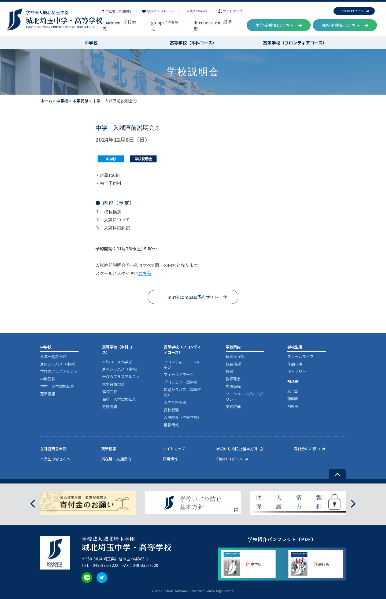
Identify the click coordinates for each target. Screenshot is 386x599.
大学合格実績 (113, 384)
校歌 (229, 371)
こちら (144, 273)
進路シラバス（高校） (121, 369)
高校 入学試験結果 (119, 399)
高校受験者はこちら (345, 25)
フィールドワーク (179, 374)
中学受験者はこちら (278, 25)
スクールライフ (300, 356)
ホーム (46, 100)
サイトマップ (230, 11)
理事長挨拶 (235, 356)
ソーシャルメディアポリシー (244, 396)
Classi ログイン (355, 11)
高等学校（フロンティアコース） (295, 42)
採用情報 (170, 459)
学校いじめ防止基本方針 (239, 448)
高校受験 (109, 391)
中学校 (91, 42)
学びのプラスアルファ (59, 371)
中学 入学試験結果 (57, 386)
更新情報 (47, 393)
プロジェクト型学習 (181, 382)
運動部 (293, 398)
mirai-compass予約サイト (193, 297)
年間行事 (294, 364)
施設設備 (233, 386)
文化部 (293, 391)
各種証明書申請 (53, 448)
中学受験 (80, 100)
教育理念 (233, 378)
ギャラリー (296, 371)
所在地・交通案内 (116, 11)
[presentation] (32, 503)
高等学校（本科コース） (193, 42)
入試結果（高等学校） (182, 417)
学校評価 (233, 406)
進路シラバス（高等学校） (182, 392)
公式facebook (195, 11)
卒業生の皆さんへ (55, 459)
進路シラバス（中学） (59, 364)
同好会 (293, 406)
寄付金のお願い (310, 448)
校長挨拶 (233, 364)
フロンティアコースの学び (182, 364)
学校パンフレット (157, 11)
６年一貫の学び (53, 356)
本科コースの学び (117, 361)
